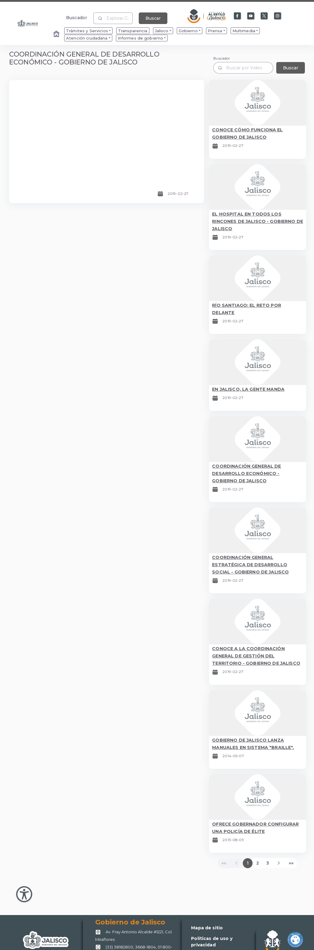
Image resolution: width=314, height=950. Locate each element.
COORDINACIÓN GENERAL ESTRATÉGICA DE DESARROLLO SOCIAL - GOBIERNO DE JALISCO (250, 565)
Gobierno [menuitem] (188, 30)
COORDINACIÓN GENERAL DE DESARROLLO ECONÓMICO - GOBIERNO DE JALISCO (246, 473)
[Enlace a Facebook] (237, 16)
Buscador (76, 17)
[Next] (279, 863)
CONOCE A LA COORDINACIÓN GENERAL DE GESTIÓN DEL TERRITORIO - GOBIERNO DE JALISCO (256, 656)
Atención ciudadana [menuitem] (87, 38)
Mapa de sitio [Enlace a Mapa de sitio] (207, 928)
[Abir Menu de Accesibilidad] (24, 894)
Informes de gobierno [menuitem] (140, 38)
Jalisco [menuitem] (162, 30)
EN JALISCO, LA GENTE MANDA (248, 389)
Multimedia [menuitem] (243, 30)
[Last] (291, 863)
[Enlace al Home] (57, 34)
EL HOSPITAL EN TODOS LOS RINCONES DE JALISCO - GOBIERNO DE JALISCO (257, 221)
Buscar (153, 18)
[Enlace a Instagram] (277, 16)
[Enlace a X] (264, 16)
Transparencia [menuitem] (133, 30)
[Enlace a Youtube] (251, 16)
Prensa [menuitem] (215, 30)
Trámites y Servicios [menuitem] (87, 30)
